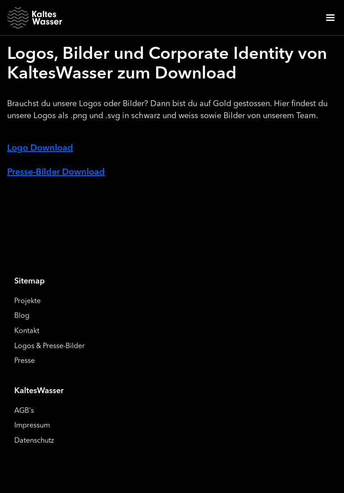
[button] (330, 18)
